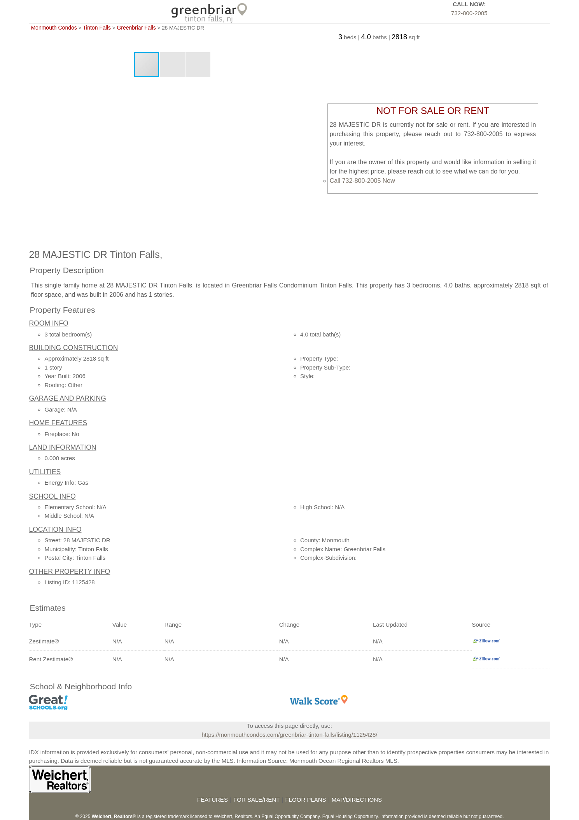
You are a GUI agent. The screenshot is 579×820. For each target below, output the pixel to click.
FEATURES (212, 799)
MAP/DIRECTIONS (357, 799)
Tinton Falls (97, 28)
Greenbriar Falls (136, 28)
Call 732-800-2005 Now (362, 180)
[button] (172, 64)
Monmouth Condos (54, 28)
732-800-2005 (469, 13)
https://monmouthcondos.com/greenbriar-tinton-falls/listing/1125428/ (290, 734)
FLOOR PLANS (305, 799)
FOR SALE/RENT (256, 799)
